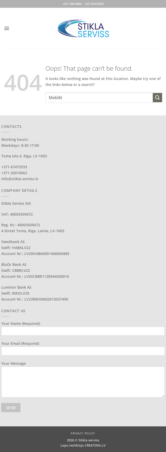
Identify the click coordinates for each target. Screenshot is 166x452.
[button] (7, 28)
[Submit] (157, 97)
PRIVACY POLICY (83, 433)
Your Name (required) (83, 330)
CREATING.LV (95, 445)
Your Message (83, 381)
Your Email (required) (83, 350)
